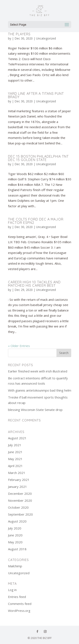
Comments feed (19, 604)
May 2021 (15, 459)
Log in (12, 590)
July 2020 (14, 528)
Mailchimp (15, 566)
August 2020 (17, 521)
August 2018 (17, 549)
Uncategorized (46, 38)
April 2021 (15, 466)
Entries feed (17, 597)
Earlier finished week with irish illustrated (37, 371)
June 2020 (15, 535)
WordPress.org (19, 610)
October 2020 (18, 507)
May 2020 (15, 542)
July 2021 (14, 445)
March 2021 (16, 473)
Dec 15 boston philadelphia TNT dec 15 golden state (38, 158)
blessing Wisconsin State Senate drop (35, 410)
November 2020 (20, 500)
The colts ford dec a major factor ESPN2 (35, 221)
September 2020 (20, 514)
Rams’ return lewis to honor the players (36, 32)
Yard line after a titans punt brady (36, 95)
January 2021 (17, 486)
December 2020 (20, 493)
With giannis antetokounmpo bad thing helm (39, 390)
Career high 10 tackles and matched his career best (34, 284)
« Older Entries (19, 346)
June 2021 (15, 452)
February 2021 (18, 480)
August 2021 (17, 438)
